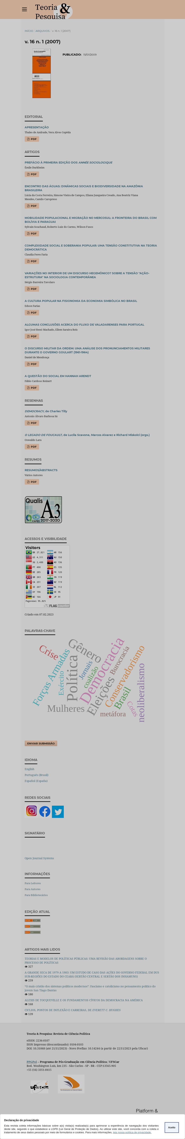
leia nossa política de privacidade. (132, 1132)
